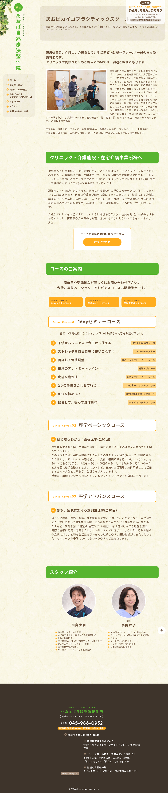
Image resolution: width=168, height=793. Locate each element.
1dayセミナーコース (66, 302)
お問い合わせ (102, 242)
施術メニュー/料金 (16, 89)
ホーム (11, 80)
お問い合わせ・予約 (17, 111)
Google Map (69, 773)
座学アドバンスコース (139, 302)
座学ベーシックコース (102, 302)
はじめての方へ (15, 84)
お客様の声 (13, 101)
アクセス (12, 106)
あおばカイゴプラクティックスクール (19, 95)
